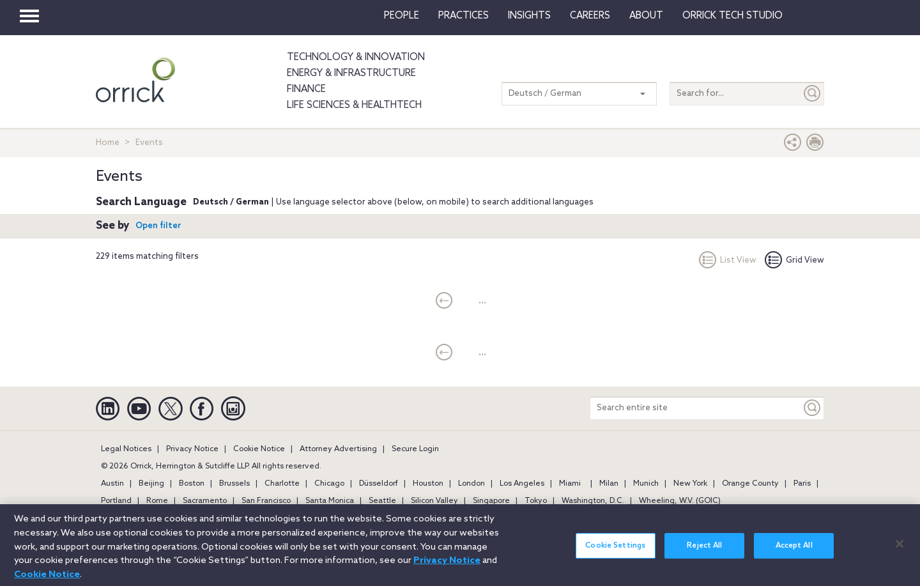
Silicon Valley (434, 501)
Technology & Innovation (356, 57)
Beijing (151, 483)
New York (690, 483)
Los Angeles (522, 483)
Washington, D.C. (593, 501)
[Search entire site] (696, 408)
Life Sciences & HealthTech (354, 105)
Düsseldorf (378, 483)
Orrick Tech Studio (732, 16)
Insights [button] (529, 16)
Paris (802, 483)
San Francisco (266, 501)
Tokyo (536, 501)
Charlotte (282, 483)
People (401, 16)
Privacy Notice (192, 449)
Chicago (329, 483)
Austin (112, 483)
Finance (306, 89)
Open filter (158, 226)
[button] (793, 145)
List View (727, 260)
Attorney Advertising (338, 449)
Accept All (794, 552)
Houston (428, 483)
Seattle (382, 501)
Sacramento (205, 501)
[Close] (899, 551)
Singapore (491, 501)
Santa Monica (329, 501)
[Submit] (812, 93)
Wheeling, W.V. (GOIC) (680, 501)
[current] (444, 301)
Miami (570, 483)
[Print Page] (815, 145)
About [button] (646, 16)
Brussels (234, 483)
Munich (646, 483)
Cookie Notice (259, 449)
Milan (608, 483)
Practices (463, 16)
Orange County (750, 483)
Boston (191, 483)
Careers (590, 16)
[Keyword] (812, 408)
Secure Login (415, 449)
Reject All (704, 552)
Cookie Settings (615, 552)
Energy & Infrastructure (351, 73)
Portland (116, 501)
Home (107, 143)
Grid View (794, 260)
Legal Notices (126, 449)
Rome (157, 501)
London (471, 483)
